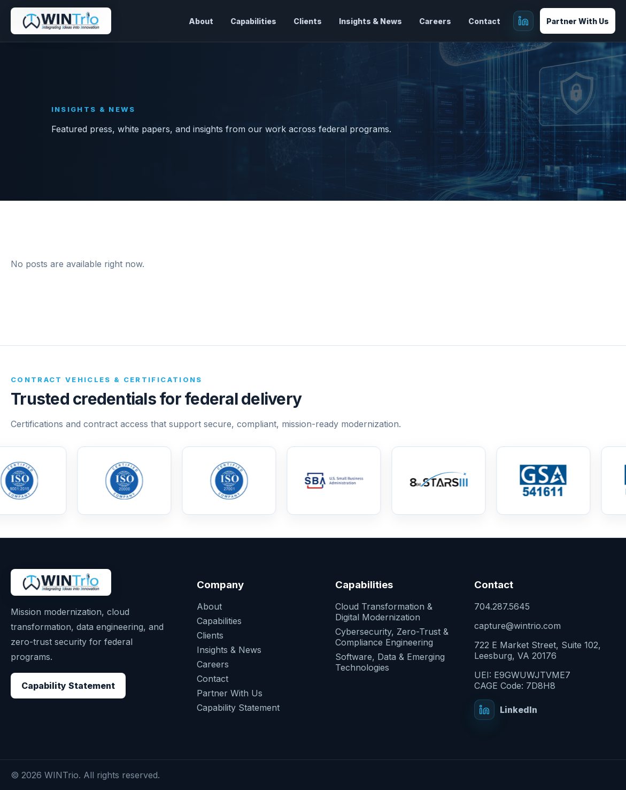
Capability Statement (68, 685)
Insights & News (370, 21)
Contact (484, 21)
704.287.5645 (502, 606)
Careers (435, 21)
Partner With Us (577, 21)
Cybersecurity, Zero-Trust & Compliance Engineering (392, 637)
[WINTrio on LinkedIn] (523, 21)
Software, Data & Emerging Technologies (390, 662)
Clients (307, 21)
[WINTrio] (61, 21)
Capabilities (253, 21)
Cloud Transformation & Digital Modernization (383, 611)
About (201, 21)
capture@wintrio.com (517, 625)
